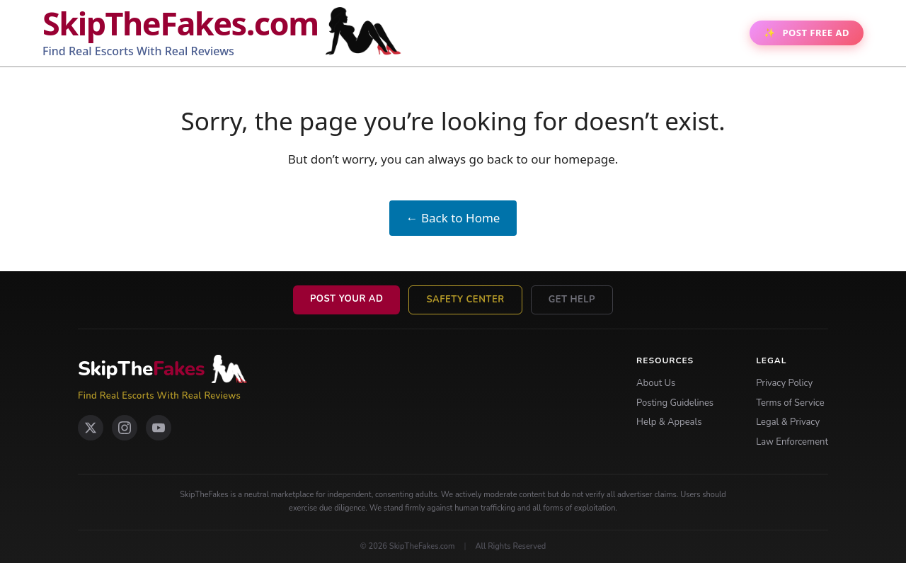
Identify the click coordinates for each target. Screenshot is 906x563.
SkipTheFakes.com (180, 23)
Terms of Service (790, 403)
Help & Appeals (668, 422)
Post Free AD (815, 32)
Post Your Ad (347, 298)
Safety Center (465, 299)
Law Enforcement (792, 442)
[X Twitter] (90, 427)
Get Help (572, 299)
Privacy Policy (784, 383)
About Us (655, 383)
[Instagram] (124, 427)
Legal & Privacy (788, 422)
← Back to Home (453, 218)
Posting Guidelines (674, 403)
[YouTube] (158, 427)
